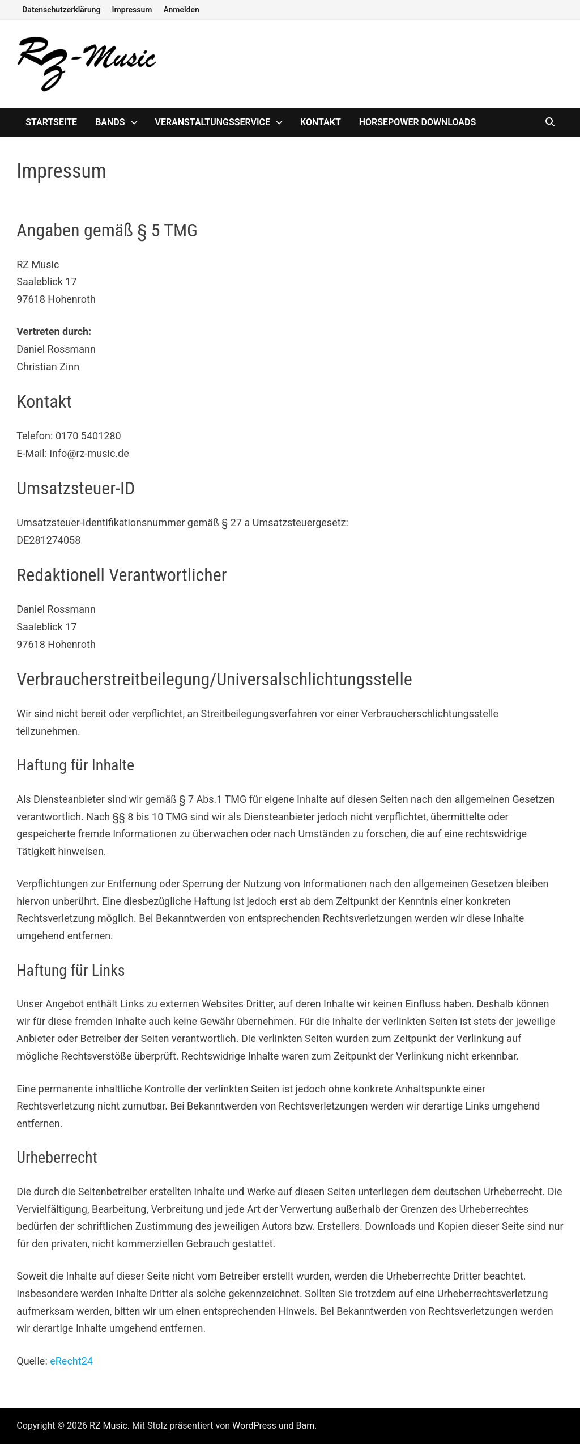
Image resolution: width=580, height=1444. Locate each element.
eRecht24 (71, 1361)
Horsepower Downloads (417, 122)
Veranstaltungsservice (212, 122)
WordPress (254, 1425)
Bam (305, 1425)
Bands (110, 122)
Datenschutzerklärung (61, 9)
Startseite (51, 122)
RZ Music (108, 1425)
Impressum (132, 9)
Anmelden (181, 9)
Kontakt (320, 122)
